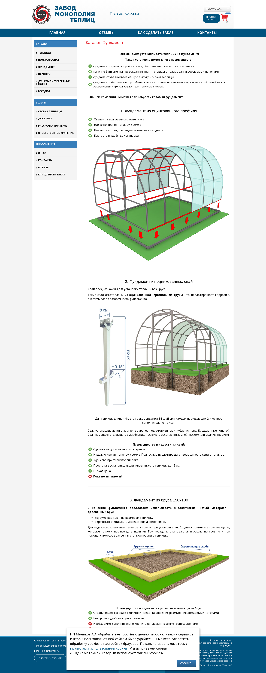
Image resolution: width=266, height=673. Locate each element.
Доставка (44, 118)
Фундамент (45, 67)
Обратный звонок (211, 18)
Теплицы (43, 52)
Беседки (43, 91)
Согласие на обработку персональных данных (209, 652)
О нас (41, 153)
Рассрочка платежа (51, 125)
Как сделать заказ (156, 32)
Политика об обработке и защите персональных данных (204, 650)
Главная (57, 32)
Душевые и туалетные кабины (53, 83)
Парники (43, 74)
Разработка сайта (203, 665)
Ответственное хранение (55, 133)
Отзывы (106, 32)
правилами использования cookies (99, 648)
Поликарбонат (47, 59)
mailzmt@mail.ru (50, 650)
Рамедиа (227, 665)
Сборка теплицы (49, 111)
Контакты (207, 32)
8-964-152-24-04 (124, 13)
